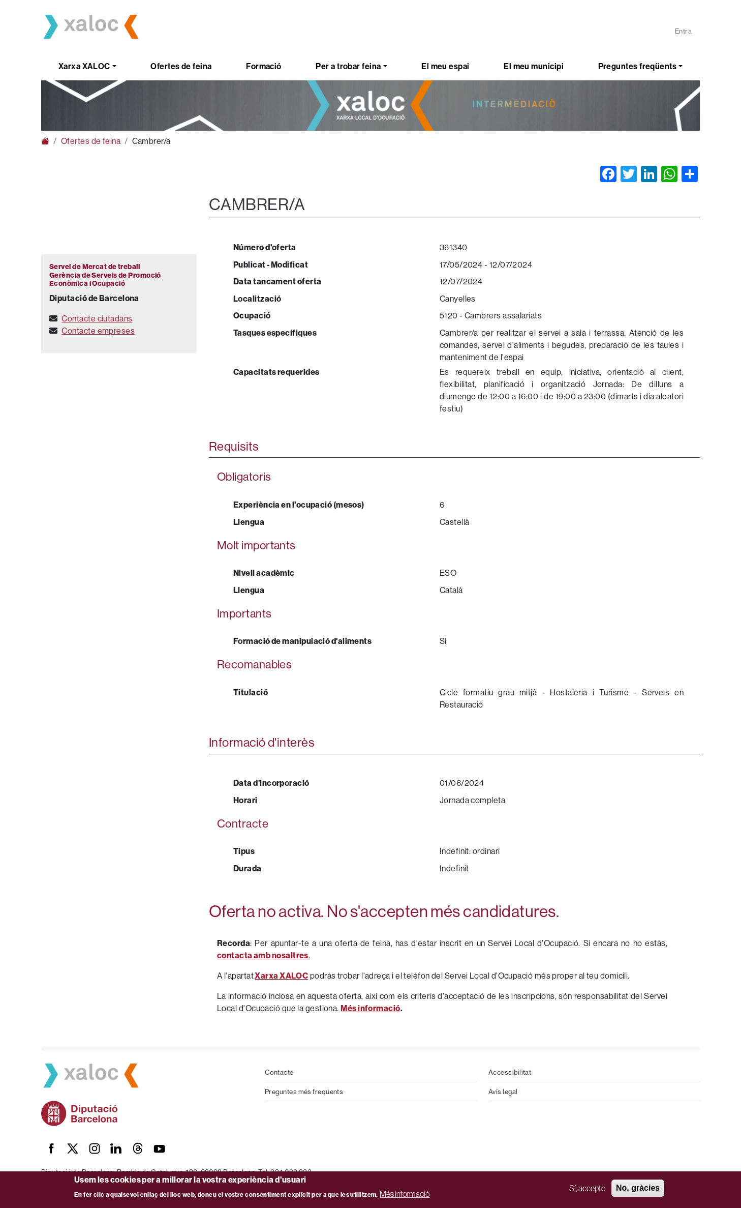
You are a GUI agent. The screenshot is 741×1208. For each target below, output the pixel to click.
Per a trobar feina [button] (348, 66)
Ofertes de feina (180, 66)
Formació (264, 66)
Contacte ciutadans (96, 318)
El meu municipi (534, 66)
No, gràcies (638, 1188)
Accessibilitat (509, 1072)
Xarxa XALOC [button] (84, 66)
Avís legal (503, 1091)
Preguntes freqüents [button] (637, 66)
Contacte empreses (98, 331)
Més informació (404, 1194)
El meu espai (445, 66)
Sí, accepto (587, 1188)
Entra (683, 31)
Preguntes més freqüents (304, 1091)
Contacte (279, 1072)
